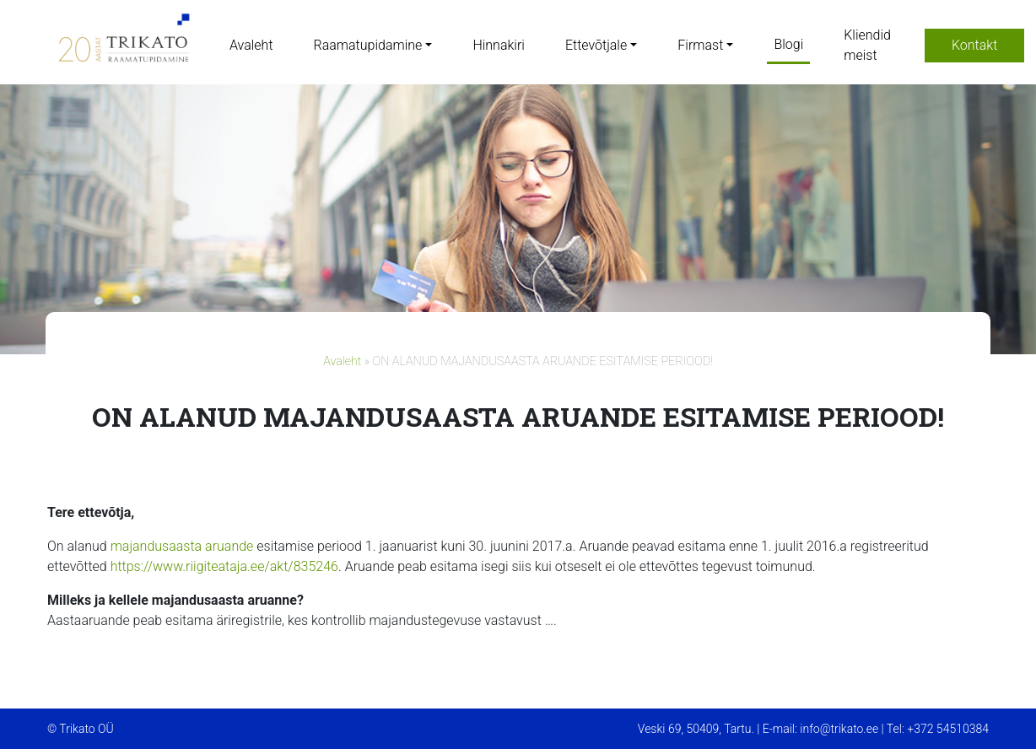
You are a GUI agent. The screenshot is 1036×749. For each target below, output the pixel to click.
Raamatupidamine (368, 45)
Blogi (788, 44)
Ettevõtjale (596, 45)
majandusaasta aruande (182, 546)
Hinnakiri (498, 45)
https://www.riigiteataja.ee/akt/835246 (224, 566)
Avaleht (251, 45)
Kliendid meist (867, 45)
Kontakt (974, 45)
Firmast (700, 45)
